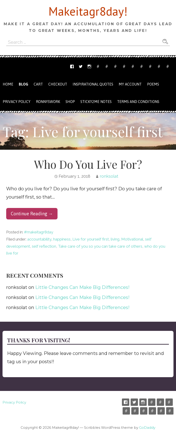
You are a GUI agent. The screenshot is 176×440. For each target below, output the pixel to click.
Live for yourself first (90, 239)
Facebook (72, 66)
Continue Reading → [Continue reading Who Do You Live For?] (32, 213)
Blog (23, 84)
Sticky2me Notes (96, 102)
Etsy (98, 66)
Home (8, 84)
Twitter (80, 66)
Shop (124, 66)
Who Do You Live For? (88, 164)
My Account (150, 66)
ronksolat (109, 176)
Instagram (89, 66)
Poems (153, 84)
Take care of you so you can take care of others (100, 246)
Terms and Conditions (159, 66)
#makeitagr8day (38, 232)
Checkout (141, 66)
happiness (62, 239)
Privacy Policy (167, 66)
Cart (133, 66)
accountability (39, 239)
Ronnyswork (115, 66)
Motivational (132, 239)
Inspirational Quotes (93, 84)
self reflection (44, 246)
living (115, 239)
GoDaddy (147, 427)
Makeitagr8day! (88, 11)
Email (106, 66)
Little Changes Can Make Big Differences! (82, 287)
